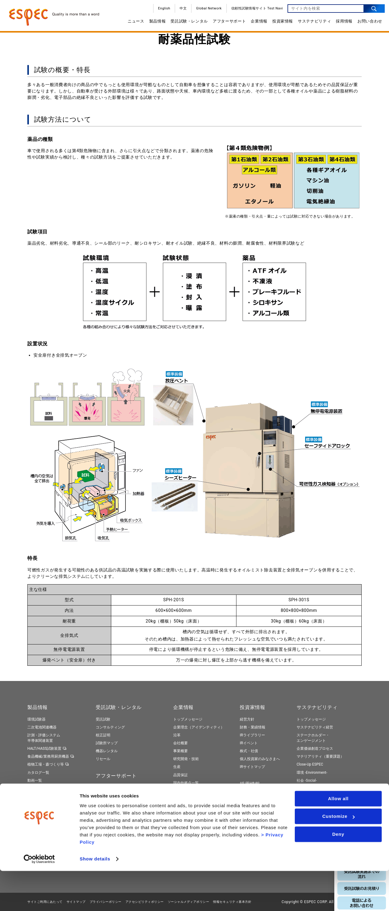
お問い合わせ (367, 23)
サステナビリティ (312, 23)
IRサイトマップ (252, 767)
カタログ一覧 (38, 772)
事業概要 (180, 751)
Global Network (206, 10)
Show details (95, 899)
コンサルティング (110, 727)
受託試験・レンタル (187, 23)
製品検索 (34, 788)
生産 (177, 767)
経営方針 (247, 719)
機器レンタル (107, 751)
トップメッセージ (187, 719)
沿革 (177, 735)
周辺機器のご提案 (110, 804)
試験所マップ (107, 743)
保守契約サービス (110, 788)
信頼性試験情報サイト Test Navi (255, 10)
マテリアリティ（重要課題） (320, 756)
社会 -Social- (307, 780)
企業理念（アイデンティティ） (198, 727)
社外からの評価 (309, 817)
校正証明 (103, 735)
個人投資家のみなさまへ (260, 759)
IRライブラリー (252, 735)
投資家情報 (280, 23)
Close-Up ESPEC (310, 764)
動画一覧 (34, 780)
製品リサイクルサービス (116, 820)
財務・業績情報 (252, 727)
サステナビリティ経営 (315, 727)
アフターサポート (227, 23)
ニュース (134, 23)
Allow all (338, 838)
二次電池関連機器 (42, 727)
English (162, 10)
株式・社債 (249, 751)
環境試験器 (36, 719)
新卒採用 (247, 796)
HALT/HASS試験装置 (44, 748)
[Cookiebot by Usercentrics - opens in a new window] (39, 899)
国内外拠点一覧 (186, 783)
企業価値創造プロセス (315, 748)
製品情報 (155, 23)
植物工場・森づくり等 (45, 764)
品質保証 (180, 775)
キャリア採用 (251, 804)
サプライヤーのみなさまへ (195, 791)
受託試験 (103, 719)
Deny (338, 874)
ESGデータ (305, 810)
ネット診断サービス (112, 812)
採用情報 (342, 23)
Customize (338, 856)
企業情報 (257, 23)
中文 (180, 10)
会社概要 (180, 743)
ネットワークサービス (114, 796)
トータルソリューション (47, 796)
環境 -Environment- (312, 772)
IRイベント (249, 743)
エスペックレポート (313, 802)
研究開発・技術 (186, 759)
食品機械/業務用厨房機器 (48, 756)
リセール (103, 759)
